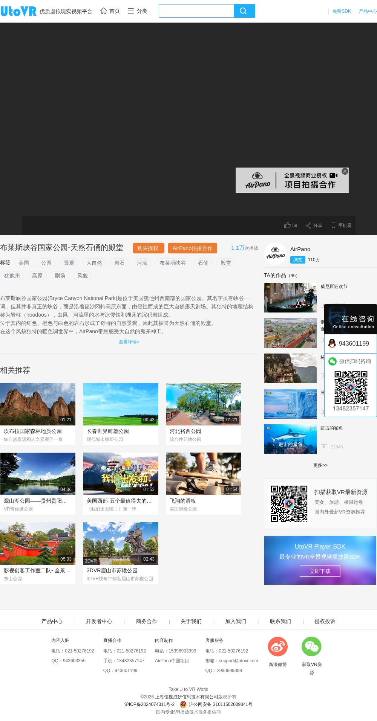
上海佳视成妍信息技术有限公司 (186, 697)
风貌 (82, 276)
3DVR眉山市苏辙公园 (112, 570)
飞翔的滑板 (183, 501)
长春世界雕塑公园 (108, 431)
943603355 (74, 660)
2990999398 (229, 670)
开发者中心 (99, 621)
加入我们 (235, 621)
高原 (37, 276)
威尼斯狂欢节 (334, 286)
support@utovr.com (238, 660)
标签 (5, 262)
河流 (142, 263)
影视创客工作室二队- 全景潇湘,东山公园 (38, 570)
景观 (69, 263)
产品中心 (368, 11)
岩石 (119, 263)
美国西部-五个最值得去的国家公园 (121, 501)
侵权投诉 (325, 621)
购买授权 (148, 248)
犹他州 (12, 276)
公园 (46, 263)
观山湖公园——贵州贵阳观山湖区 (38, 501)
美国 (23, 263)
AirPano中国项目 (172, 660)
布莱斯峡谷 (172, 263)
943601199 (126, 670)
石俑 (203, 263)
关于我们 (191, 621)
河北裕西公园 (185, 431)
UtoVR (27, 11)
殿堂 (226, 263)
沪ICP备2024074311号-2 (149, 704)
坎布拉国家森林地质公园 (33, 431)
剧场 (60, 276)
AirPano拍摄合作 (193, 248)
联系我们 (280, 621)
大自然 (94, 263)
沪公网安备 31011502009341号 (216, 704)
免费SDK (342, 11)
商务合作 (146, 621)
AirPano (300, 249)
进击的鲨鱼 (331, 428)
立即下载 (320, 571)
